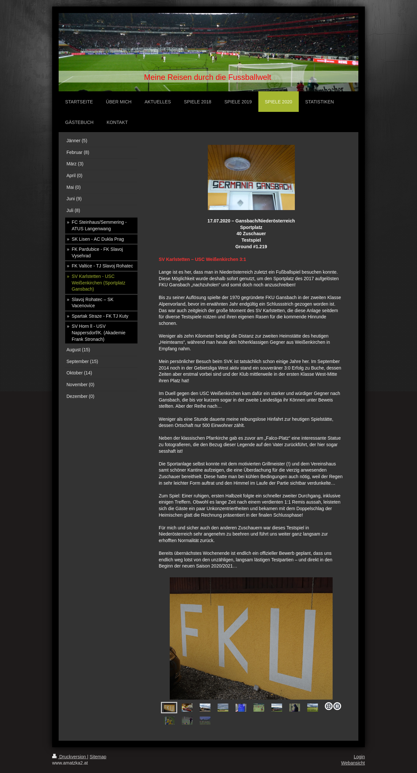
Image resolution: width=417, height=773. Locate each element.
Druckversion (69, 756)
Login (359, 756)
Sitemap (98, 756)
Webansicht (353, 762)
